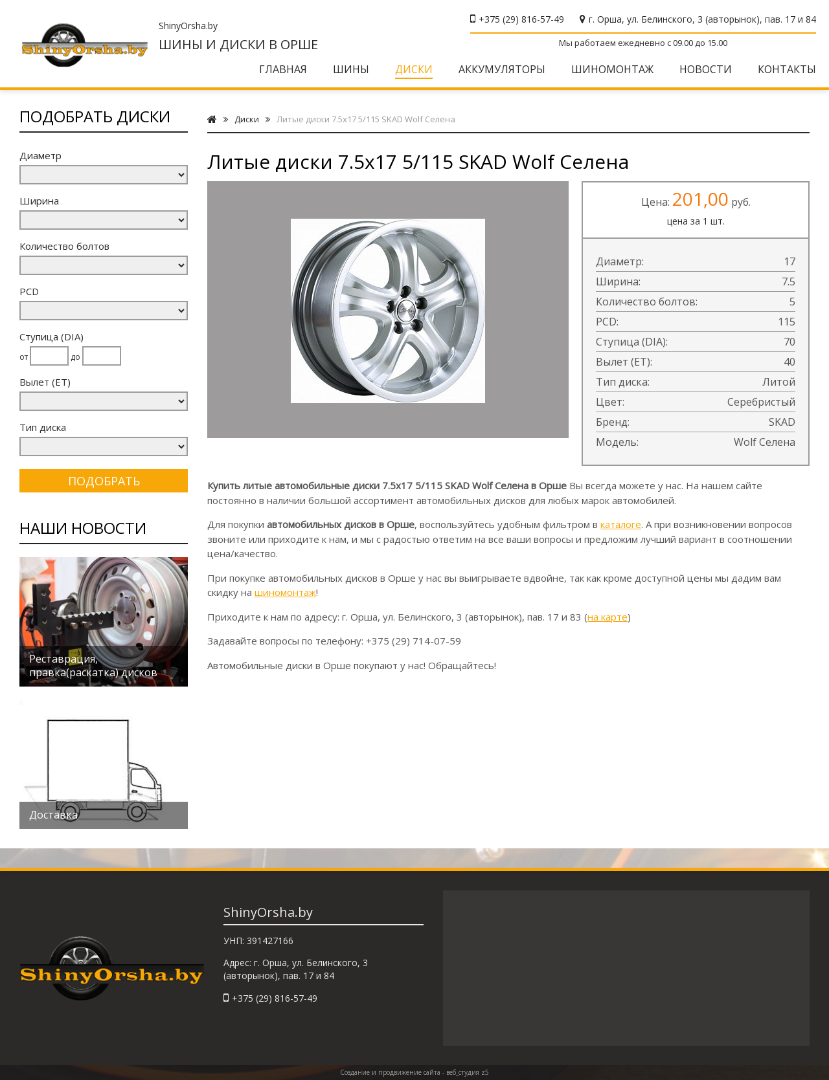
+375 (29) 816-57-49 (521, 19)
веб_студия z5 (467, 1072)
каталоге (620, 524)
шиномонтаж (285, 592)
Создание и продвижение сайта (390, 1072)
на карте (607, 616)
